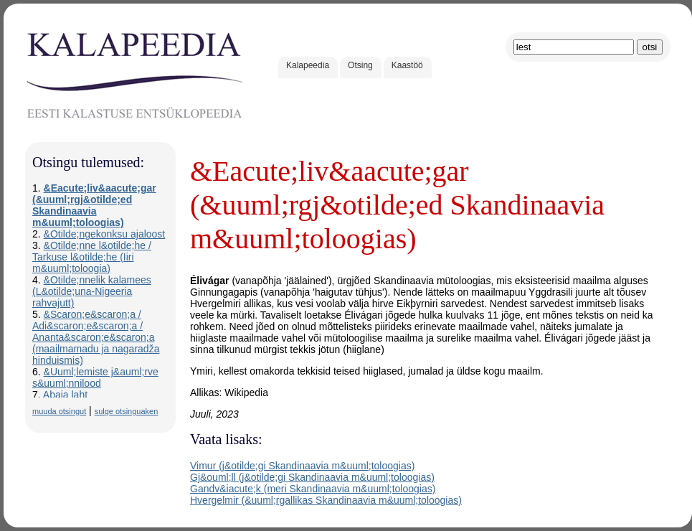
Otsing (360, 65)
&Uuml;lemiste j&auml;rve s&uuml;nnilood (95, 377)
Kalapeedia (307, 65)
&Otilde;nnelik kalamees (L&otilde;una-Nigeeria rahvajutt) (91, 291)
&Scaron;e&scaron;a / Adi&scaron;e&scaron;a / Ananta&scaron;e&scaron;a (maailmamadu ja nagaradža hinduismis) (95, 337)
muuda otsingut (59, 411)
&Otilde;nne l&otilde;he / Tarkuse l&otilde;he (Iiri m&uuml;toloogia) (91, 257)
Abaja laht (65, 394)
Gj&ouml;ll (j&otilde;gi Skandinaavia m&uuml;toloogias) (312, 477)
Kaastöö (407, 65)
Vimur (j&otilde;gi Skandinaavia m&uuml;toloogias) (302, 465)
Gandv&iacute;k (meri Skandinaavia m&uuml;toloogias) (312, 488)
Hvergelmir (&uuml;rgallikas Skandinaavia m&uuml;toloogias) (326, 500)
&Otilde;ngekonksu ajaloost (105, 234)
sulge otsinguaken (126, 411)
